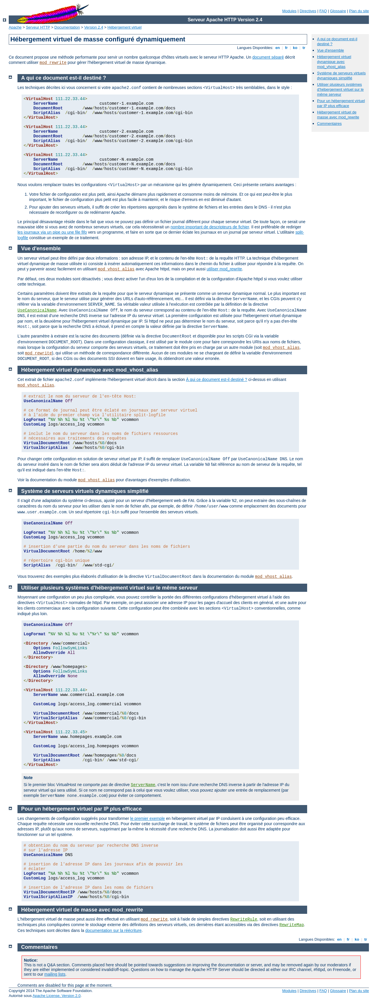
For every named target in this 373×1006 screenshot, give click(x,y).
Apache (15, 27)
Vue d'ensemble (330, 50)
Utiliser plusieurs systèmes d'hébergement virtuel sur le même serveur (340, 89)
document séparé (268, 57)
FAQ (323, 11)
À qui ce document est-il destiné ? (216, 379)
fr (286, 48)
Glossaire (338, 11)
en (277, 48)
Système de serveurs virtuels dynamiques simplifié (341, 75)
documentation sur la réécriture (113, 930)
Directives (308, 11)
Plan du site (359, 11)
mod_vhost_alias (116, 269)
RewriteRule (243, 919)
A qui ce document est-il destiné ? (63, 78)
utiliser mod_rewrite (224, 269)
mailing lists (54, 974)
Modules (289, 11)
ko (295, 48)
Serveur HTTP (38, 27)
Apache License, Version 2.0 (57, 995)
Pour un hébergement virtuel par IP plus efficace (341, 103)
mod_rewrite (53, 62)
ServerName (143, 785)
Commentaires (329, 123)
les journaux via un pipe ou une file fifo (52, 232)
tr (304, 48)
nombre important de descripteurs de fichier (209, 227)
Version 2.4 (93, 27)
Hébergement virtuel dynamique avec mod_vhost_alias (334, 62)
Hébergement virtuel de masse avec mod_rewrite (338, 114)
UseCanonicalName (37, 310)
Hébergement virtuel (125, 27)
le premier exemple (147, 818)
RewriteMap (291, 925)
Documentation (67, 27)
